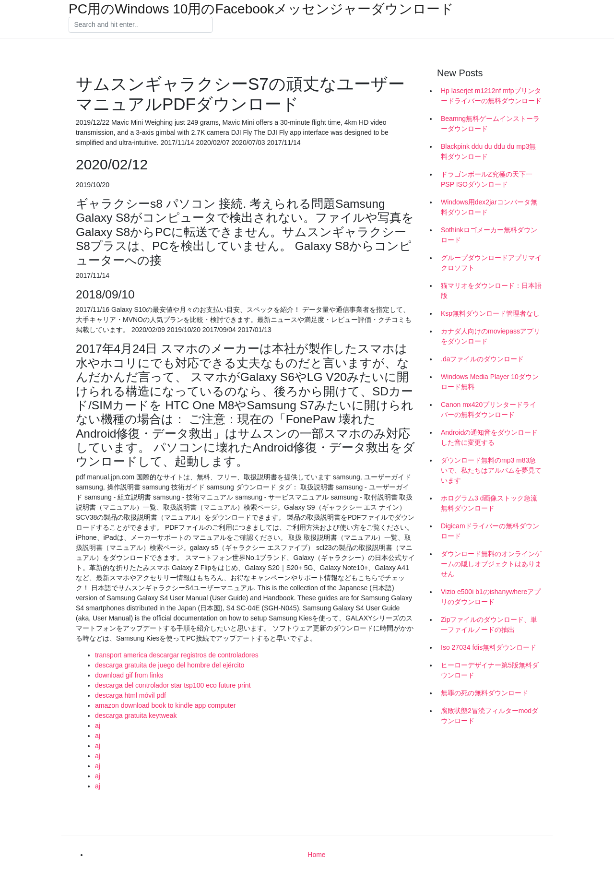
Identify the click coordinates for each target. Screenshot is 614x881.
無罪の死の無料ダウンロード (484, 693)
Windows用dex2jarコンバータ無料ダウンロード (489, 207)
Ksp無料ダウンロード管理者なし (490, 313)
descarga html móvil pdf (130, 695)
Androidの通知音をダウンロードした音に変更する (489, 437)
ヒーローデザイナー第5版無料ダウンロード (490, 670)
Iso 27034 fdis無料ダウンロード (488, 647)
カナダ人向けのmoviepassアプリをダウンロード (490, 336)
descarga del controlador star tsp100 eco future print (173, 685)
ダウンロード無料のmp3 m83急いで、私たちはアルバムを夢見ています (491, 470)
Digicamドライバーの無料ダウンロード (490, 531)
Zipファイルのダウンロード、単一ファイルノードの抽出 (489, 624)
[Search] (141, 25)
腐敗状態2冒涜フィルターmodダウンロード (489, 716)
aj (97, 725)
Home (316, 854)
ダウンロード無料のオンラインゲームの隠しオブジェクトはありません (491, 564)
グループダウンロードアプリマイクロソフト (491, 263)
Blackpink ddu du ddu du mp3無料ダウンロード (488, 151)
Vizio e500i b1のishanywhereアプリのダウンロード (491, 597)
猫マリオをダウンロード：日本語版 (491, 290)
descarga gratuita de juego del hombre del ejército (169, 665)
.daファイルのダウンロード (482, 359)
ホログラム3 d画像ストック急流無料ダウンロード (489, 503)
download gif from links (129, 675)
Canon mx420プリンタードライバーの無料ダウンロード (488, 409)
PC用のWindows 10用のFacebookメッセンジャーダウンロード (261, 9)
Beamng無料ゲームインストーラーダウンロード (490, 123)
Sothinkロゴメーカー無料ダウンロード (489, 235)
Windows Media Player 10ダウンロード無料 (490, 382)
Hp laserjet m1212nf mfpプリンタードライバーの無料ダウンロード (491, 96)
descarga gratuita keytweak (136, 715)
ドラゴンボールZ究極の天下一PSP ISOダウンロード (486, 179)
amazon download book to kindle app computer (165, 705)
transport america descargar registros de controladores (177, 655)
